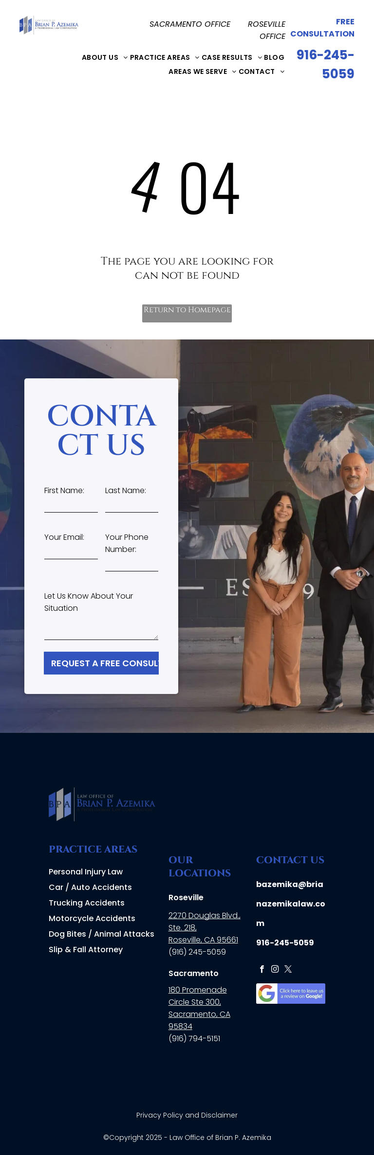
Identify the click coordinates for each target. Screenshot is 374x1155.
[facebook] (261, 970)
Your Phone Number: (127, 543)
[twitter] (288, 970)
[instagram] (274, 970)
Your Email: (64, 537)
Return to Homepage (187, 309)
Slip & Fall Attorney (86, 949)
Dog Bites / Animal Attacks (101, 934)
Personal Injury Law (86, 871)
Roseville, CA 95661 (203, 939)
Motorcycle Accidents (92, 918)
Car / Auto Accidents (90, 887)
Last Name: (125, 490)
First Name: (64, 490)
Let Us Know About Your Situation (88, 602)
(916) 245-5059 (197, 952)
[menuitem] (105, 57)
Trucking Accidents (87, 902)
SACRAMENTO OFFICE (190, 24)
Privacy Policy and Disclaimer (187, 1115)
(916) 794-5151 (194, 1038)
